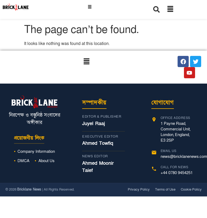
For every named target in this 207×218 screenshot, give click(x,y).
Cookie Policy (191, 189)
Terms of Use (165, 189)
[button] (89, 7)
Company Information (36, 151)
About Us (46, 160)
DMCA (23, 160)
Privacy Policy (139, 189)
